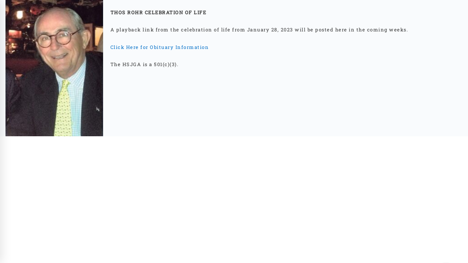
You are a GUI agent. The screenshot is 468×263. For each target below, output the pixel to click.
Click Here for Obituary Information (160, 47)
